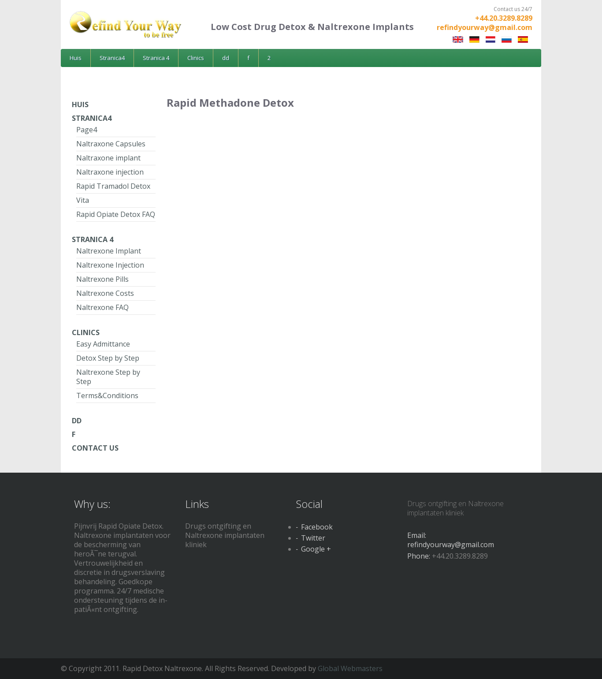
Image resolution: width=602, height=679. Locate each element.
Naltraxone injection (110, 172)
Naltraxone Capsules (110, 144)
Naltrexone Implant (108, 251)
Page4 (86, 129)
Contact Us (95, 448)
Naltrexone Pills (102, 279)
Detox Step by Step (107, 358)
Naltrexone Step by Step (108, 376)
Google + (316, 549)
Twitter (313, 538)
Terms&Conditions (107, 395)
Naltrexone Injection (110, 265)
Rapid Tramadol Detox (113, 186)
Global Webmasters (350, 668)
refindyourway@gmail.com (484, 27)
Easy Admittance (103, 344)
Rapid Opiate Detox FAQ (115, 214)
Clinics (195, 58)
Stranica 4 (156, 58)
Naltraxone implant (108, 158)
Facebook (317, 527)
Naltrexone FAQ (102, 307)
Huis (76, 58)
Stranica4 (112, 58)
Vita (82, 200)
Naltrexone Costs (105, 293)
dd (225, 58)
